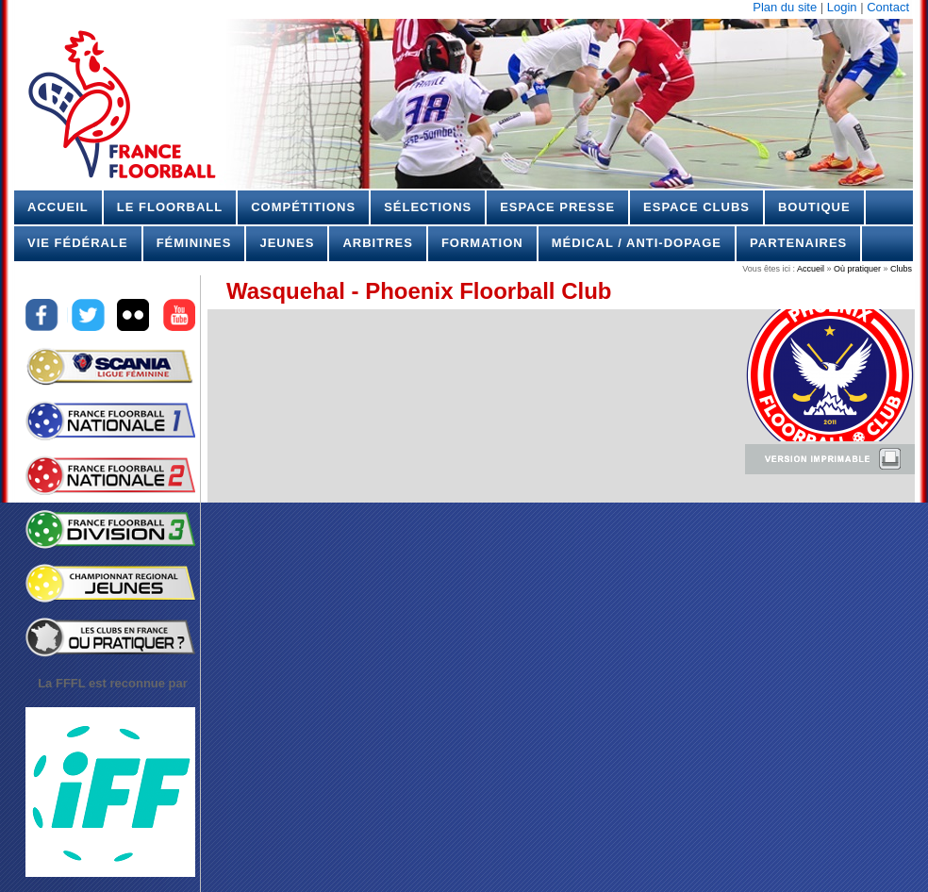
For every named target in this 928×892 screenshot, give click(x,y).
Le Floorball (170, 207)
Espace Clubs (696, 207)
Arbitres (377, 243)
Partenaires (798, 243)
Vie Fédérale (77, 243)
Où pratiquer (857, 268)
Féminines (194, 243)
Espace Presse (557, 207)
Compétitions (303, 207)
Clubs (899, 268)
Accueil (58, 207)
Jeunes (286, 243)
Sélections (428, 207)
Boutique (814, 207)
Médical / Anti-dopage (636, 243)
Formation (482, 243)
